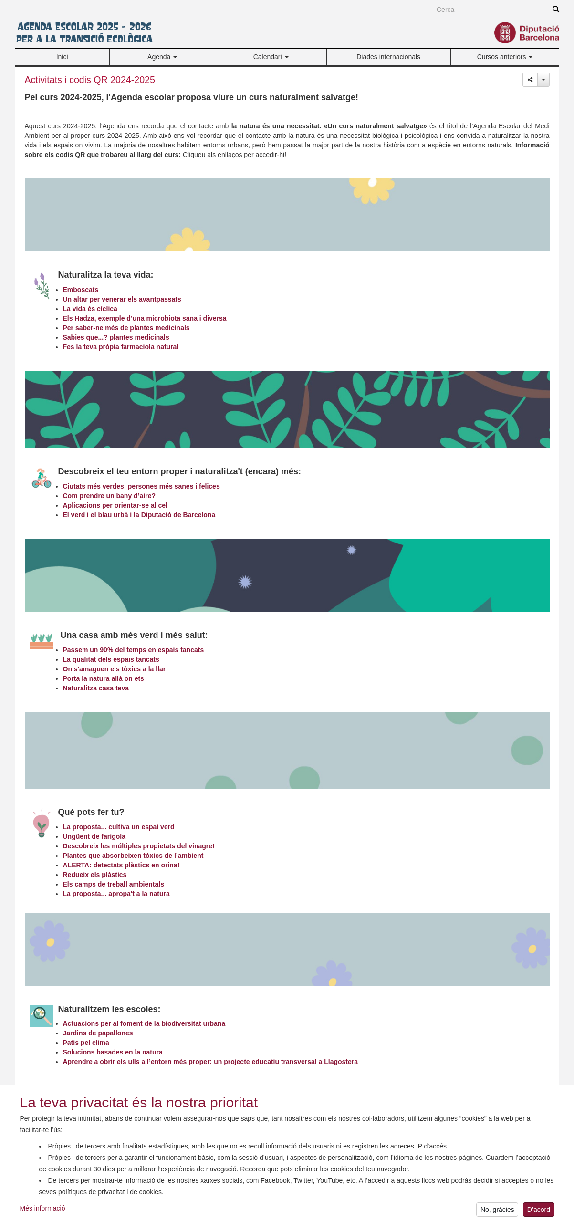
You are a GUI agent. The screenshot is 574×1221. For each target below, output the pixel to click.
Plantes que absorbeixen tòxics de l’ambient (133, 855)
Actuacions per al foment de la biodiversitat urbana (144, 1023)
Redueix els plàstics (95, 874)
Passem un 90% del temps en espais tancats (133, 650)
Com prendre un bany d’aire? (109, 496)
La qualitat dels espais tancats (111, 659)
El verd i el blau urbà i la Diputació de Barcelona (139, 515)
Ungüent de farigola (94, 836)
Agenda (162, 57)
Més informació (42, 1212)
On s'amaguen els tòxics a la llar (114, 669)
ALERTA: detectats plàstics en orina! (121, 865)
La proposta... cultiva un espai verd (119, 827)
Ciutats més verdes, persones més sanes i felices (141, 486)
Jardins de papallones (98, 1033)
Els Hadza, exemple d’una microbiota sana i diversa (145, 318)
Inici (62, 57)
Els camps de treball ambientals (113, 884)
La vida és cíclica (90, 309)
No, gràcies (497, 1213)
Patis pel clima (86, 1042)
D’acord (538, 1213)
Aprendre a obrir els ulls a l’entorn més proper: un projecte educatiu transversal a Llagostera (210, 1061)
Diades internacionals (388, 57)
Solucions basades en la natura (113, 1052)
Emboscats (81, 289)
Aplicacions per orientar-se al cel (115, 505)
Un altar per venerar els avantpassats (122, 299)
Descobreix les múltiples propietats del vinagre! (139, 846)
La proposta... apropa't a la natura (116, 893)
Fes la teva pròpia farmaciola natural (121, 347)
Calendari (271, 57)
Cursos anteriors (505, 57)
